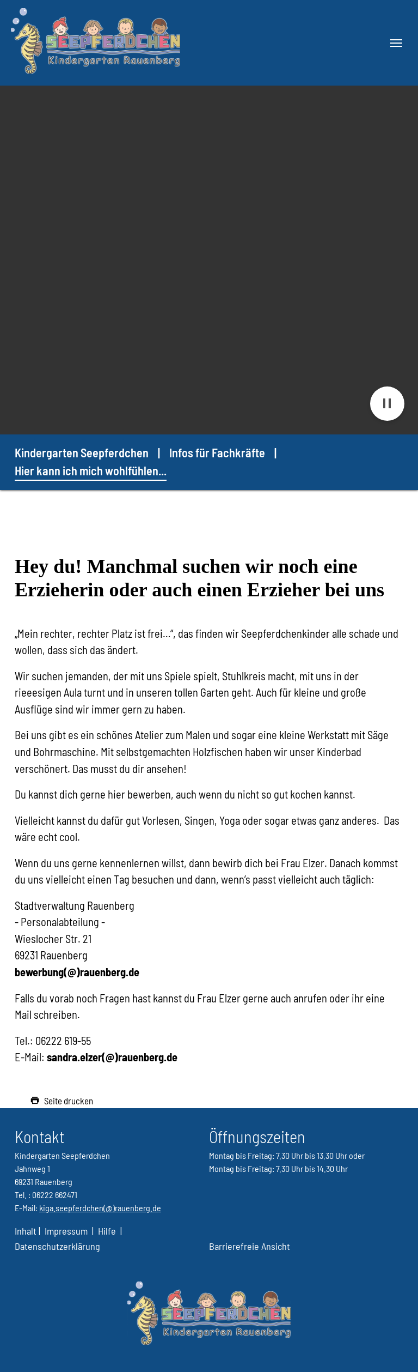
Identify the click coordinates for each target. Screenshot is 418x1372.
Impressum (66, 1231)
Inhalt (27, 1231)
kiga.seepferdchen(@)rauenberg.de (100, 1207)
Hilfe (107, 1231)
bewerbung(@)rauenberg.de (77, 971)
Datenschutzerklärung (57, 1246)
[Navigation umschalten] (396, 43)
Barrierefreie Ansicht (249, 1246)
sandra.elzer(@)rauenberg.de (112, 1056)
